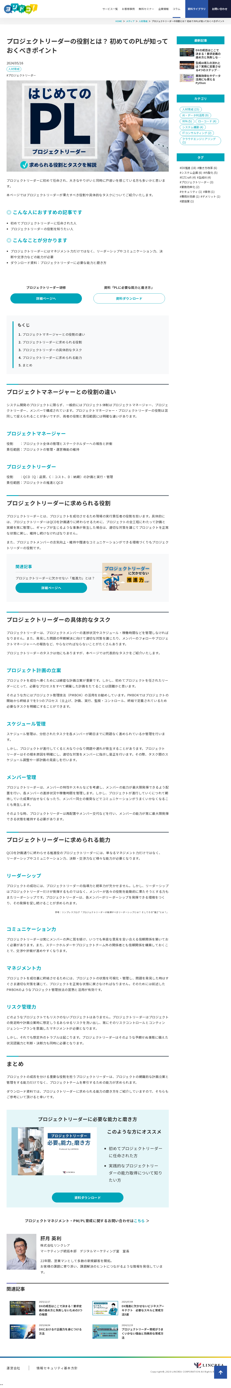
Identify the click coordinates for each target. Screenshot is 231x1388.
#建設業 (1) (187, 201)
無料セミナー (146, 9)
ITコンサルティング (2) (196, 133)
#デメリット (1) (210, 196)
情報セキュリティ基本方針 (57, 1368)
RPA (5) (187, 121)
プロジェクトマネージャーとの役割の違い (53, 334)
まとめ (27, 365)
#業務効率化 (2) (189, 187)
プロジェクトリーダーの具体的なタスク (52, 349)
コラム (176, 9)
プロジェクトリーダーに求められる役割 (52, 342)
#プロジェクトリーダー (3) (196, 182)
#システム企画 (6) (191, 172)
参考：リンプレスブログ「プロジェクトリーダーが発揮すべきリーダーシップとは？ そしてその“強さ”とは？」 (112, 912)
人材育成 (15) (190, 109)
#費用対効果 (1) (189, 196)
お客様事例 (128, 9)
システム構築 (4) (192, 127)
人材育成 (13, 69)
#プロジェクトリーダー (21, 75)
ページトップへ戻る (220, 1372)
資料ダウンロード (129, 298)
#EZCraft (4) (188, 177)
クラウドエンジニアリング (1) (199, 140)
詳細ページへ (46, 298)
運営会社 (13, 1368)
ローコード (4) (207, 121)
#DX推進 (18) (188, 168)
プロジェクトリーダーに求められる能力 (52, 357)
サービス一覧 (110, 9)
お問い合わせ (219, 9)
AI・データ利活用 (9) (195, 115)
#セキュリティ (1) (191, 191)
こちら (140, 1220)
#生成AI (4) (204, 177)
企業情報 (163, 9)
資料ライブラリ (197, 9)
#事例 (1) (208, 191)
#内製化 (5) (210, 172)
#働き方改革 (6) (207, 168)
